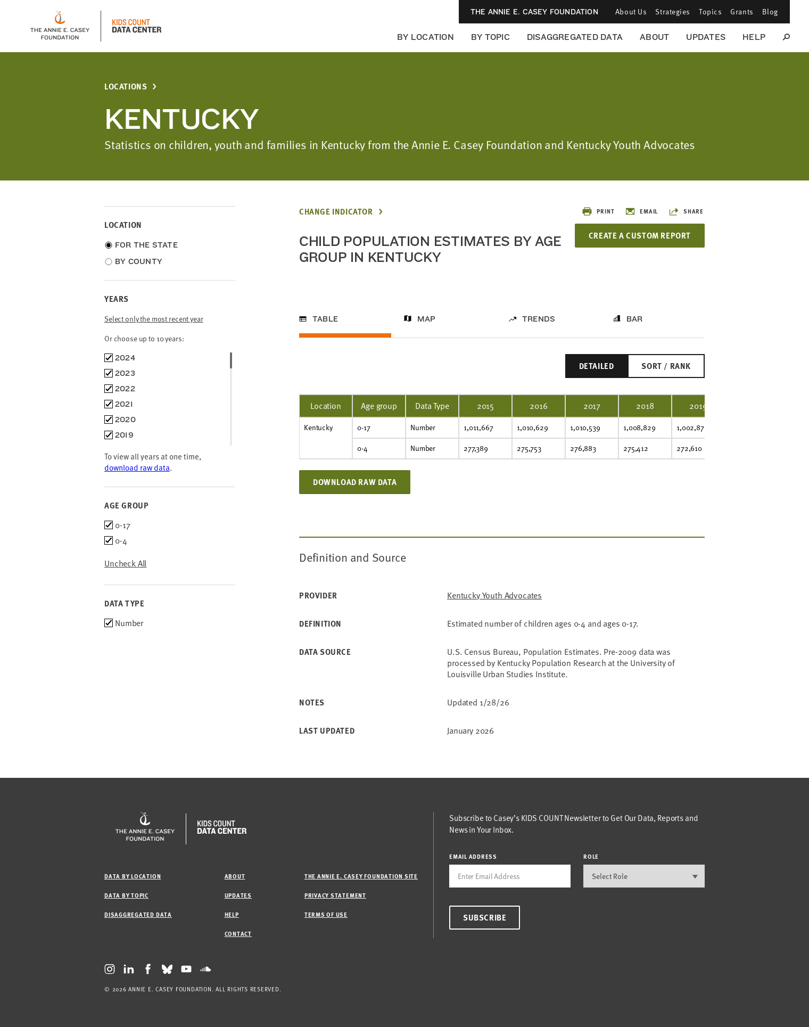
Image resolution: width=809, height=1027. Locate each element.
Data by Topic (126, 895)
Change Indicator (336, 211)
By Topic (490, 37)
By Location (425, 37)
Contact (238, 934)
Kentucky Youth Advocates (494, 595)
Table (325, 319)
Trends (538, 319)
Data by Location (132, 876)
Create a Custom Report (640, 235)
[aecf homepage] (60, 26)
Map (426, 319)
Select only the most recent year (153, 318)
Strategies (672, 11)
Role (591, 856)
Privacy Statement (335, 895)
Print (598, 211)
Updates (705, 37)
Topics (710, 11)
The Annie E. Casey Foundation (534, 11)
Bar (634, 319)
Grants (741, 11)
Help (753, 37)
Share (686, 211)
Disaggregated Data (575, 37)
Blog (770, 11)
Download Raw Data (355, 482)
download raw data (137, 467)
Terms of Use (326, 914)
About (654, 37)
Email (641, 211)
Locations (125, 86)
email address (473, 856)
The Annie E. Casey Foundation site (361, 876)
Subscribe (484, 917)
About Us (631, 11)
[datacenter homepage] (136, 26)
